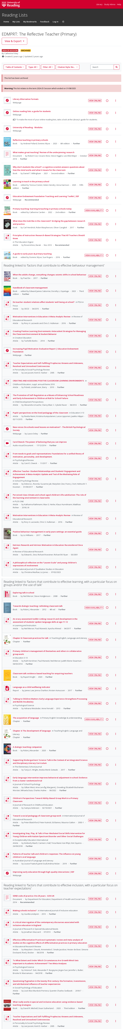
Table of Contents (14, 67)
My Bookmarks (30, 21)
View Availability (94, 210)
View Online (95, 100)
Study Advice (110, 4)
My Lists (16, 21)
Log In (55, 21)
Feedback (44, 21)
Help (119, 4)
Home (6, 21)
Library (99, 4)
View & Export (13, 41)
